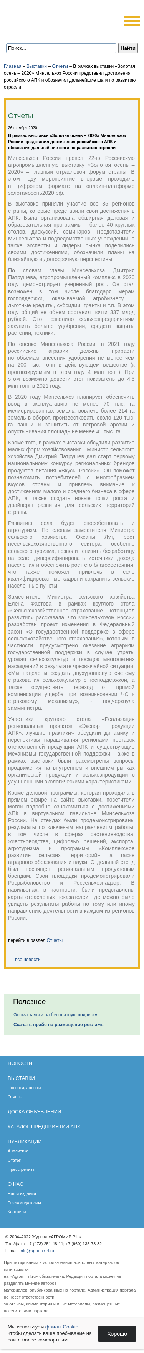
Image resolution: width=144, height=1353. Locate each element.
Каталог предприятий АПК (44, 1126)
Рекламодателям (24, 1202)
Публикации (25, 1141)
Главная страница (32, 32)
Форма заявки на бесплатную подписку (55, 1014)
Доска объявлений (34, 1111)
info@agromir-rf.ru (37, 1250)
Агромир (44, 17)
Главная (13, 66)
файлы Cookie (61, 1327)
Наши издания (22, 1193)
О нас (15, 1184)
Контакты (17, 1212)
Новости (20, 1063)
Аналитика (18, 1151)
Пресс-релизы (21, 1169)
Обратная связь (43, 32)
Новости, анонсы (24, 1087)
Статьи (15, 1160)
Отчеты (60, 66)
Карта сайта (53, 32)
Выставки (36, 66)
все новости (28, 959)
